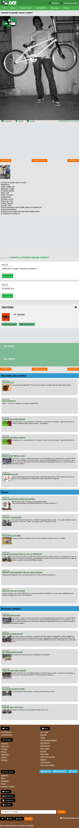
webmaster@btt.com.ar (69, 818)
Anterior (5, 160)
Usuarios (7, 805)
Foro (4, 8)
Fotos (13, 8)
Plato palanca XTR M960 (11, 536)
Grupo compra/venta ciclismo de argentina (18, 499)
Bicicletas (55, 8)
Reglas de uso (14, 825)
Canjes (4, 492)
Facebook (8, 121)
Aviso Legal (4, 825)
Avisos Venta (25, 8)
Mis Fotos (9, 346)
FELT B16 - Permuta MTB (11, 517)
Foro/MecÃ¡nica (6, 735)
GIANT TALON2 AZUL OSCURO (14, 670)
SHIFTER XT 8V (8, 382)
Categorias (5, 781)
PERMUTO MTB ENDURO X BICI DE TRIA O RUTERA (22, 572)
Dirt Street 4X (45, 743)
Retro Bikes (44, 754)
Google (32, 121)
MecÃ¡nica (4, 746)
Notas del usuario (26, 324)
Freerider (4, 760)
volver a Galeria (39, 160)
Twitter (20, 121)
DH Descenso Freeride (48, 740)
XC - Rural (44, 732)
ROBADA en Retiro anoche (12, 634)
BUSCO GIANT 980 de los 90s (13, 456)
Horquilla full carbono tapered (13, 419)
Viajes (42, 737)
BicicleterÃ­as (41, 8)
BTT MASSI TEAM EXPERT (12, 652)
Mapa (19, 819)
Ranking (43, 760)
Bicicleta (7, 740)
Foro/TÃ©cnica (6, 732)
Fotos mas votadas (47, 765)
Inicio (9, 819)
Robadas (4, 749)
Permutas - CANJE (7, 786)
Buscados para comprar (13, 375)
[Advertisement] (39, 140)
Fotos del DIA (45, 762)
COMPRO (4, 775)
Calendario (5, 754)
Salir (28, 819)
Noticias (4, 752)
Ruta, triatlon (45, 748)
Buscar (3, 784)
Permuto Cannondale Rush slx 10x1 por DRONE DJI (22, 554)
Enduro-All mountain (47, 757)
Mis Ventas (9, 359)
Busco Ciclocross (9, 401)
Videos (66, 8)
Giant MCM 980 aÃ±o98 (11, 615)
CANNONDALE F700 (10, 474)
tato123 (5, 264)
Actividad (21, 314)
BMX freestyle (45, 746)
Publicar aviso (60, 771)
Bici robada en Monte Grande (13, 689)
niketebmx (8, 307)
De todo (43, 751)
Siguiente (73, 160)
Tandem (4, 757)
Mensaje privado (9, 324)
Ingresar (55, 3)
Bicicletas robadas (11, 608)
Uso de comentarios (26, 825)
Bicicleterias (8, 796)
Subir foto (45, 771)
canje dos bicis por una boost (13, 591)
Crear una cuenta (71, 3)
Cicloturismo (8, 800)
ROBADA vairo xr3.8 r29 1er (13, 707)
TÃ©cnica (4, 743)
